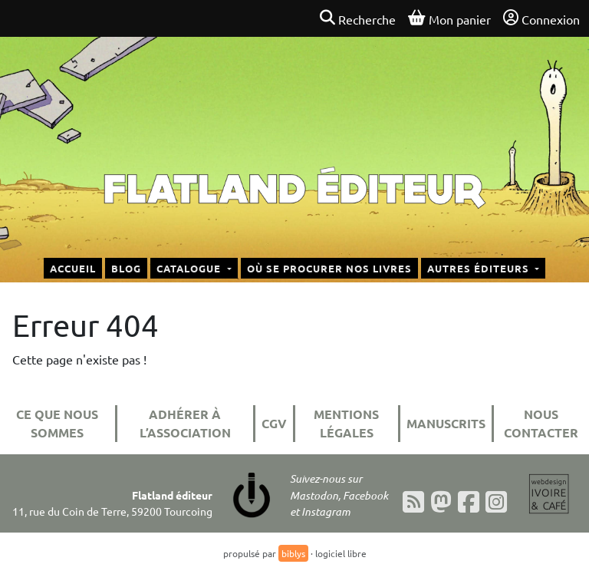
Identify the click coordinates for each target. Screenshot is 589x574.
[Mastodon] (441, 501)
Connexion (541, 18)
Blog (126, 268)
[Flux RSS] (413, 501)
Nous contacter (541, 423)
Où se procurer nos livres (329, 268)
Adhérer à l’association (185, 423)
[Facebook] (468, 501)
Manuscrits (445, 423)
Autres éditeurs (479, 268)
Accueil (73, 268)
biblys (293, 553)
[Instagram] (496, 501)
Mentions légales (346, 423)
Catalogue (190, 268)
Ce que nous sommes (57, 423)
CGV (274, 423)
